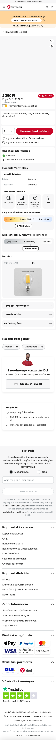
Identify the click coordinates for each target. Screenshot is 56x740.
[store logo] (16, 6)
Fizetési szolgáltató (17, 635)
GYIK (5, 538)
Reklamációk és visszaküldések (20, 548)
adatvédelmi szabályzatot (14, 512)
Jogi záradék (9, 625)
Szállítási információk (14, 558)
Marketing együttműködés (17, 584)
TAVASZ (26, 20)
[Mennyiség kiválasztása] (8, 131)
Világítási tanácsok (27, 589)
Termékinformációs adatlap (23, 105)
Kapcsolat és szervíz (17, 527)
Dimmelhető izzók (34, 346)
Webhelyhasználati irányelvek (19, 620)
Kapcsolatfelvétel (16, 573)
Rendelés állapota (12, 543)
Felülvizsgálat (13, 323)
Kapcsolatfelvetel (12, 533)
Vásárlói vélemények (18, 681)
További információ (16, 305)
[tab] (28, 545)
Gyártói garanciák (12, 563)
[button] (51, 41)
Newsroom (8, 594)
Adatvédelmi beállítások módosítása (21, 712)
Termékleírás (12, 314)
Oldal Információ (15, 604)
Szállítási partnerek (17, 662)
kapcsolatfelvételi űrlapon (16, 506)
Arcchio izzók (11, 346)
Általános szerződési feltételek (19, 610)
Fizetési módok (10, 553)
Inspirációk (8, 589)
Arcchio (32, 179)
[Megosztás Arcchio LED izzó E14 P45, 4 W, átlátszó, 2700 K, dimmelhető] (51, 46)
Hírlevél (6, 579)
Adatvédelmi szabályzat (16, 615)
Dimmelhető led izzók (16, 31)
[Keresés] (47, 6)
